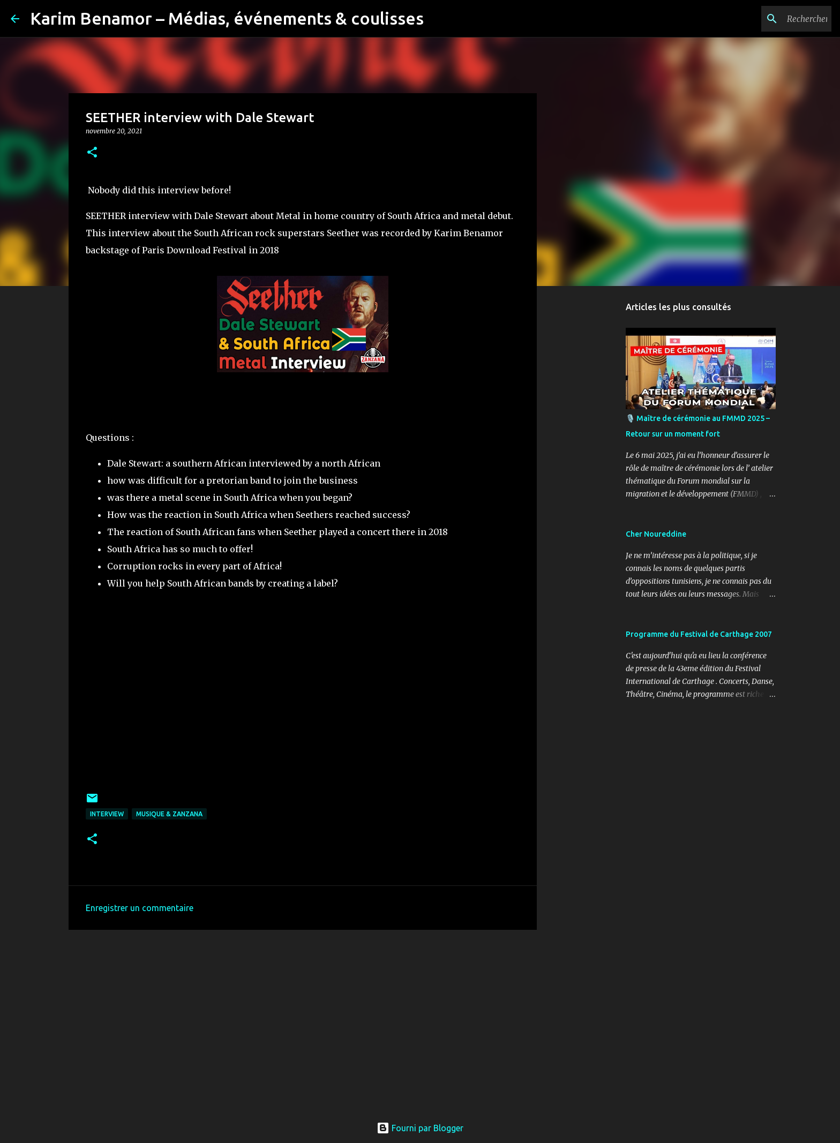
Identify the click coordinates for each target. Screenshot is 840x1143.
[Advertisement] (302, 1021)
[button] (92, 153)
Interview (107, 813)
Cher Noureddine (656, 534)
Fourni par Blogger (420, 1128)
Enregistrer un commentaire (139, 908)
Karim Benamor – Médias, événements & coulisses (227, 18)
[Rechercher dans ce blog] (775, 19)
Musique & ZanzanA (169, 813)
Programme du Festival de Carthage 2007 (699, 634)
